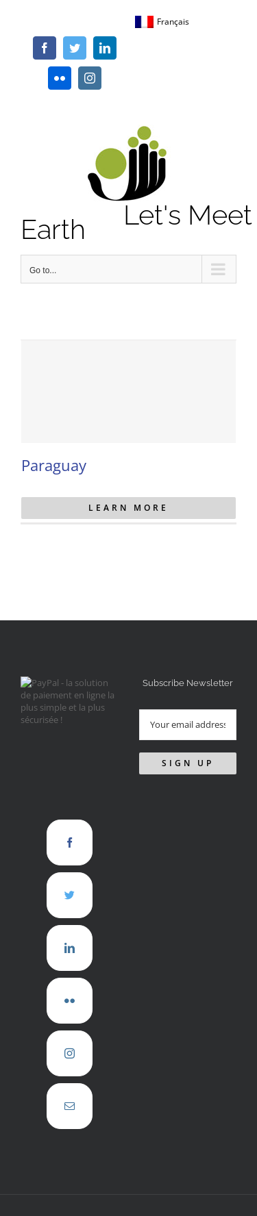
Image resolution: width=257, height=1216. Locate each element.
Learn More (128, 508)
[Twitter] (70, 895)
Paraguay (53, 465)
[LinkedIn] (70, 948)
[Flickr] (70, 1001)
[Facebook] (70, 842)
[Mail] (70, 1106)
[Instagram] (70, 1053)
